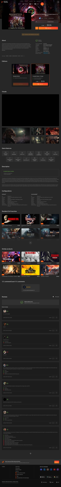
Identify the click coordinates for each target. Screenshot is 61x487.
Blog (34, 1)
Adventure (47, 51)
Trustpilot (3, 466)
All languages (56, 296)
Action (44, 51)
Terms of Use (17, 466)
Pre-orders (26, 1)
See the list (45, 43)
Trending (21, 1)
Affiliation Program (18, 469)
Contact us (17, 471)
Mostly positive (45, 52)
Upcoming (30, 1)
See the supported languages (47, 44)
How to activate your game (47, 45)
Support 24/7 (39, 1)
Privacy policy (17, 468)
